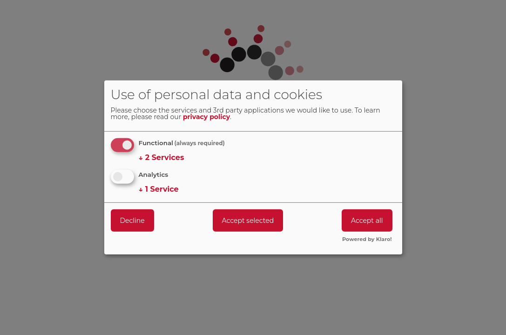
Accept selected (248, 220)
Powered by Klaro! (367, 239)
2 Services (161, 157)
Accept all (367, 220)
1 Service (159, 189)
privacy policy (206, 117)
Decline (132, 220)
